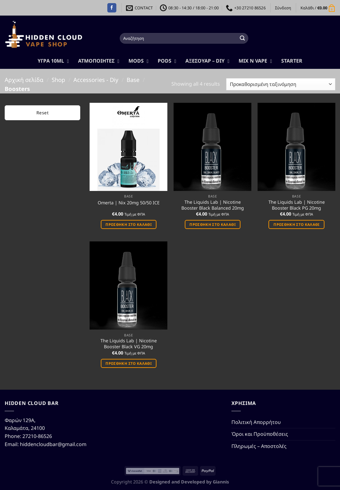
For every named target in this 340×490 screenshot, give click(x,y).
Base (133, 79)
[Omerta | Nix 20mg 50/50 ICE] (128, 147)
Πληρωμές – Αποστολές (258, 446)
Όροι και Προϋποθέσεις (259, 434)
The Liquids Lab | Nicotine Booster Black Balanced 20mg (212, 205)
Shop (58, 79)
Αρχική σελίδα (24, 79)
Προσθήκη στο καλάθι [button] (128, 224)
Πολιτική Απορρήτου (256, 422)
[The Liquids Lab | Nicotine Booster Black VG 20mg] (128, 285)
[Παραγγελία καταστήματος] (280, 84)
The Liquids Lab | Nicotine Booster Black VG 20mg (128, 344)
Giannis (221, 482)
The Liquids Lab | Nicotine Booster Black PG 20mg (296, 205)
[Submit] (242, 38)
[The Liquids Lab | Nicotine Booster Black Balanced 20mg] (212, 147)
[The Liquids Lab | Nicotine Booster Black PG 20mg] (296, 147)
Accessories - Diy (95, 79)
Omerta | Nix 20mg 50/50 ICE (129, 203)
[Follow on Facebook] (111, 7)
